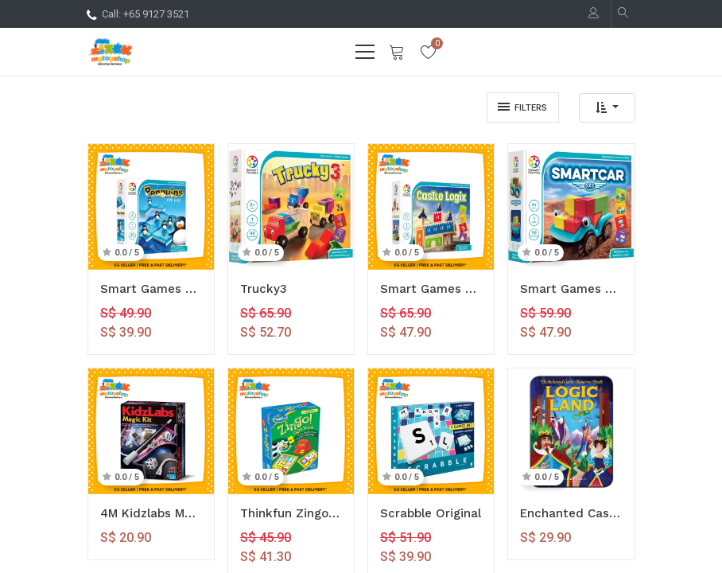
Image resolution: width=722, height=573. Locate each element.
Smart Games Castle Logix (431, 289)
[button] (607, 108)
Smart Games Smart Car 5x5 (571, 289)
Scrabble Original (430, 513)
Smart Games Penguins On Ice (151, 289)
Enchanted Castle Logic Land (571, 513)
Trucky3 (263, 289)
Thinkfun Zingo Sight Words (291, 513)
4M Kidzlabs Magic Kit (151, 513)
